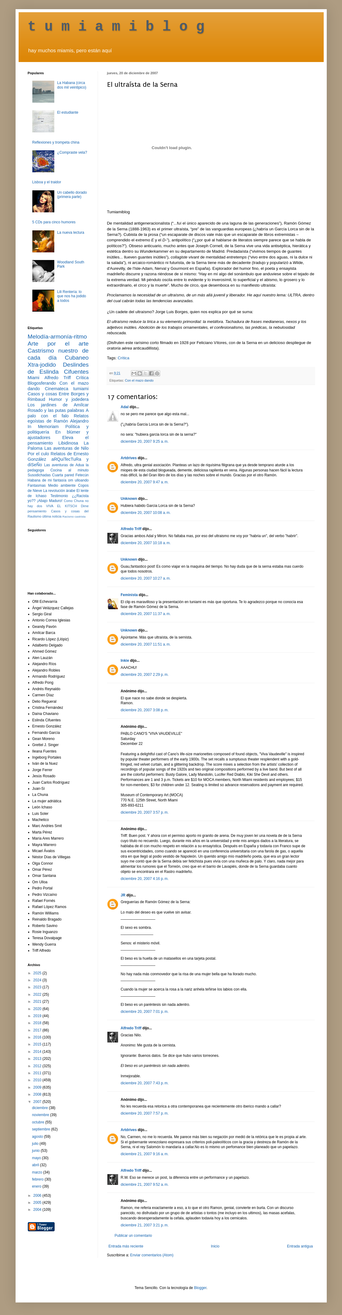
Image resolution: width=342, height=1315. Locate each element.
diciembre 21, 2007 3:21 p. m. (145, 1225)
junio (36, 1150)
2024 (37, 980)
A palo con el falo (58, 413)
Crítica (123, 358)
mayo (37, 1158)
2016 (37, 1037)
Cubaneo (77, 357)
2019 (37, 1016)
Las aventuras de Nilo (66, 448)
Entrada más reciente (126, 1246)
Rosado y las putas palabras (56, 410)
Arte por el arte (58, 343)
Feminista (129, 595)
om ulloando (78, 480)
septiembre (41, 1129)
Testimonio (59, 496)
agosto (38, 1136)
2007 (37, 1102)
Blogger (200, 1288)
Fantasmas (37, 485)
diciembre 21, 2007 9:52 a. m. (145, 1184)
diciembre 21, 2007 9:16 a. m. (145, 1154)
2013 (37, 1059)
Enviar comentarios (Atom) (152, 1255)
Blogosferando (42, 383)
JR (123, 895)
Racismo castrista (74, 516)
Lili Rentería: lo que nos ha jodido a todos (71, 296)
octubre (38, 1122)
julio (36, 1143)
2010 (37, 1080)
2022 (37, 994)
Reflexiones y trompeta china (56, 142)
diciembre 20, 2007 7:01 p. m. (145, 1011)
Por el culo (38, 453)
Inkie (125, 660)
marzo (37, 1172)
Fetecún (81, 475)
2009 (37, 1087)
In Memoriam (43, 426)
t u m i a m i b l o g (116, 27)
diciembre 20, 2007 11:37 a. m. (146, 614)
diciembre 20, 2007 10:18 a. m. (146, 543)
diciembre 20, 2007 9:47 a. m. (145, 482)
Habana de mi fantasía (47, 480)
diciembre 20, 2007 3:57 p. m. (145, 812)
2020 (37, 1009)
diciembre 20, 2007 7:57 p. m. (145, 1113)
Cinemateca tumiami (67, 388)
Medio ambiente (62, 485)
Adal (125, 407)
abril (36, 1165)
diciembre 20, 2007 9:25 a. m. (145, 441)
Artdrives (129, 458)
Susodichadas (39, 475)
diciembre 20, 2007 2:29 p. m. (145, 674)
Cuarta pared (63, 475)
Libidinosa (68, 443)
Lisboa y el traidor (46, 182)
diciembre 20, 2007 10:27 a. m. (146, 578)
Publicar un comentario (133, 1235)
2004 (37, 1209)
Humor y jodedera (68, 399)
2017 (37, 1030)
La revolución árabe (59, 491)
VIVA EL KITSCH (61, 506)
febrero (38, 1179)
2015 (37, 1044)
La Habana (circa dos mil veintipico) (71, 85)
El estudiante (67, 112)
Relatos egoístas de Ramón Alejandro (58, 418)
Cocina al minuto (69, 470)
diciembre (40, 1108)
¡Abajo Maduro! (49, 501)
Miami (33, 377)
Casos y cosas (42, 393)
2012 (37, 1066)
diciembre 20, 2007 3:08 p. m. (145, 710)
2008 (37, 1094)
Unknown (129, 498)
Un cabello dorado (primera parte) (72, 194)
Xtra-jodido (42, 364)
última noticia (52, 516)
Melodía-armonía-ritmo (57, 336)
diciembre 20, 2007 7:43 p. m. (145, 1083)
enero (37, 1186)
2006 (37, 1195)
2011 (37, 1073)
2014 (37, 1051)
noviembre (41, 1115)
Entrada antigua (300, 1246)
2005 (37, 1202)
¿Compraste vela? (72, 152)
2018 (37, 1023)
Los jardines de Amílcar (58, 404)
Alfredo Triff (131, 529)
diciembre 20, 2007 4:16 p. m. (145, 879)
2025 (37, 973)
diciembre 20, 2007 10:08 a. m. (146, 513)
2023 (37, 987)
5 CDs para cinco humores (54, 222)
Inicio (215, 1246)
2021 (37, 1001)
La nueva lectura (70, 232)
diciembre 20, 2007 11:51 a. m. (146, 644)
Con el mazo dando (139, 380)
